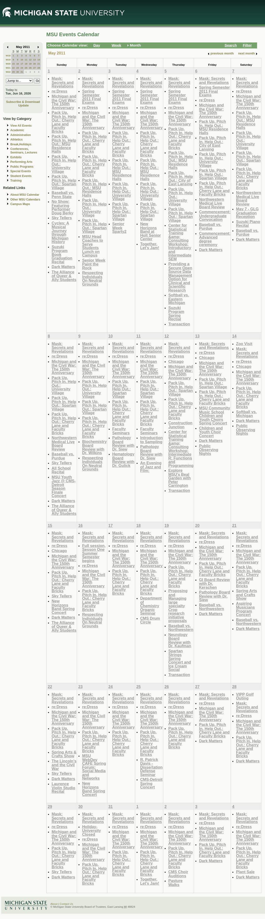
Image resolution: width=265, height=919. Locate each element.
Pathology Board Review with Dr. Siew (123, 443)
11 (26, 59)
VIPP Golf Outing (244, 696)
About (54, 903)
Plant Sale (245, 872)
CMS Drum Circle (150, 620)
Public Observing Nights (208, 450)
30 (17, 72)
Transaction (179, 324)
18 (26, 63)
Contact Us (66, 903)
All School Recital (61, 470)
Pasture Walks (175, 882)
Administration (20, 135)
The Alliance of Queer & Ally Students (64, 276)
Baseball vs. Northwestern (180, 628)
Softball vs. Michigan (246, 414)
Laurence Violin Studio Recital (63, 788)
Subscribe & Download (23, 102)
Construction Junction (180, 425)
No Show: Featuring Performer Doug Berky (62, 207)
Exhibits (16, 157)
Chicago (176, 361)
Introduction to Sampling (151, 440)
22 (13, 67)
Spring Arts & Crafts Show (64, 754)
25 (26, 67)
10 (21, 59)
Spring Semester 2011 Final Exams (91, 97)
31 (21, 72)
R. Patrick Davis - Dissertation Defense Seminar (151, 767)
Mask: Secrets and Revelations (63, 82)
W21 (8, 67)
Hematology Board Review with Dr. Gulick (123, 460)
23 (17, 67)
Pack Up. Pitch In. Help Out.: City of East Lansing (180, 178)
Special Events (20, 171)
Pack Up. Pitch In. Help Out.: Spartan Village (64, 182)
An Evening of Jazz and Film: (151, 467)
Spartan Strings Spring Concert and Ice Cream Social (179, 660)
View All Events (21, 125)
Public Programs (21, 166)
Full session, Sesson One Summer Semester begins (94, 553)
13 (34, 59)
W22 (8, 72)
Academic (17, 130)
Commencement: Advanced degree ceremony (214, 239)
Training (16, 180)
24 (21, 67)
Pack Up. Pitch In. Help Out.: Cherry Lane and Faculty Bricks (64, 122)
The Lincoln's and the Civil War (64, 765)
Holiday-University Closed (91, 831)
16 (17, 63)
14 (38, 59)
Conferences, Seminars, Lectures (23, 150)
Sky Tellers (62, 218)
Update (23, 105)
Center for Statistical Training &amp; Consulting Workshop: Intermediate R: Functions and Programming (180, 449)
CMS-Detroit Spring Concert (151, 783)
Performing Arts (21, 162)
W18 (8, 55)
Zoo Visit (244, 344)
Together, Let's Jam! (149, 246)
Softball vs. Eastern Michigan (178, 299)
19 (30, 63)
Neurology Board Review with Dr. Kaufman (179, 640)
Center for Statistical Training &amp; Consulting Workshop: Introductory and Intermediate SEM (179, 242)
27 (34, 67)
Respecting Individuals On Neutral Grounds (92, 278)
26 (30, 67)
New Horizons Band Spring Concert (63, 607)
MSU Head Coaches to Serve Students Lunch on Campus (92, 246)
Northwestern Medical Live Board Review (212, 203)
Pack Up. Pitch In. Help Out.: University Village (121, 191)
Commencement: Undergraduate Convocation (214, 216)
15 (13, 63)
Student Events (20, 176)
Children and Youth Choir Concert (211, 432)
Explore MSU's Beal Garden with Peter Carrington (179, 478)
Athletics (16, 139)
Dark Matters (63, 267)
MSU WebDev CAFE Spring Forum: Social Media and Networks (94, 767)
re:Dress (59, 91)
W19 (8, 59)
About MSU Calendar (24, 194)
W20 (8, 63)
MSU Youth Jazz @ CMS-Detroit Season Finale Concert (64, 486)
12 (30, 59)
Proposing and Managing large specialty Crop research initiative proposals (177, 606)
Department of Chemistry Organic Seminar (151, 605)
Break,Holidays (20, 144)
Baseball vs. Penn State (63, 194)
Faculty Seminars (121, 431)
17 (21, 63)
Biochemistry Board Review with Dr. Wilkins (94, 447)
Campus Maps (20, 204)
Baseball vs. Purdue (210, 226)
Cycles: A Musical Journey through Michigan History (60, 232)
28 (38, 67)
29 (13, 72)
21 (38, 63)
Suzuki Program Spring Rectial (176, 313)
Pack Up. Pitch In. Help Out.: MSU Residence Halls (64, 143)
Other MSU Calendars (25, 199)
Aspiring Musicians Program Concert (245, 609)
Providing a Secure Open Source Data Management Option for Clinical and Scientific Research (180, 277)
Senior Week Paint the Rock (93, 264)
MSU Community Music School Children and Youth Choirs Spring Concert (214, 415)
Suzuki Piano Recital (248, 223)
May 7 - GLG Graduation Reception (247, 213)
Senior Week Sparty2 (119, 228)
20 (34, 63)
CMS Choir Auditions (178, 874)
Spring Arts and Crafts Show (246, 595)
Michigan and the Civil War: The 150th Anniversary (64, 102)
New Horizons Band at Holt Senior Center (150, 231)
